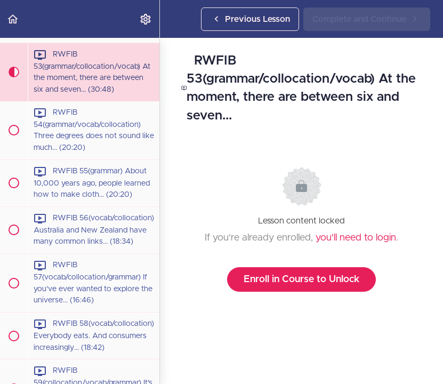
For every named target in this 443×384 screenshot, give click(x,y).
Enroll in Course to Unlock (301, 279)
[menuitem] (146, 19)
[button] (13, 19)
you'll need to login (356, 238)
